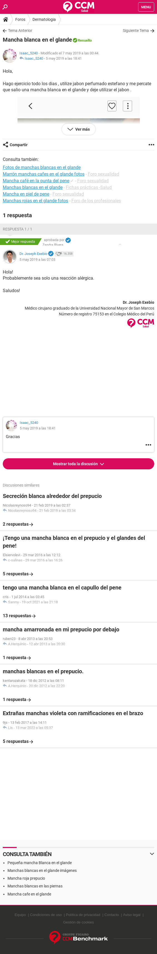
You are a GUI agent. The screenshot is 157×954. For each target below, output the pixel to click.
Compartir (19, 145)
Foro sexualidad (103, 174)
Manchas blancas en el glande (33, 187)
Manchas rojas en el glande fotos (35, 200)
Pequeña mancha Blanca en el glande (40, 863)
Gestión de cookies (78, 922)
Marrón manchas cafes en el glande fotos (43, 174)
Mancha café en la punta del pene (36, 180)
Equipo (20, 915)
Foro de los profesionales (96, 200)
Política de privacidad (83, 915)
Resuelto (85, 40)
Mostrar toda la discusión (76, 464)
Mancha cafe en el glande (29, 894)
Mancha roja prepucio (26, 878)
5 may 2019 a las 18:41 (64, 58)
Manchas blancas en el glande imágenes (42, 870)
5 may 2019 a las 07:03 (37, 259)
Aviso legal (132, 915)
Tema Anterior (20, 30)
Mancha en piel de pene (26, 194)
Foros (20, 19)
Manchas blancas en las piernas (35, 886)
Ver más (82, 129)
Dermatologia (44, 19)
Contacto (111, 915)
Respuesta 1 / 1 (17, 229)
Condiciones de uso (46, 915)
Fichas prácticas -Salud (89, 187)
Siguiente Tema (136, 30)
